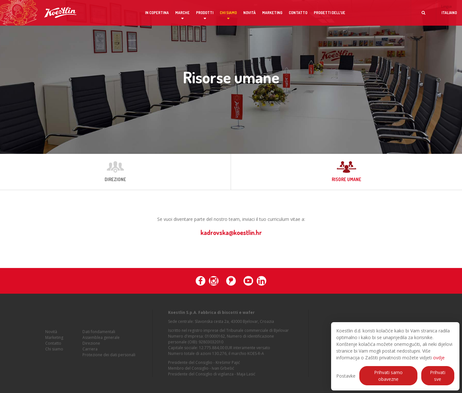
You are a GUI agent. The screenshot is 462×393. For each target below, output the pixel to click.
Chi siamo (228, 12)
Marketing (272, 12)
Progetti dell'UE (329, 12)
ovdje (439, 358)
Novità (249, 12)
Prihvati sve (437, 375)
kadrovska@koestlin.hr (231, 232)
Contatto (298, 12)
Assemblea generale (101, 338)
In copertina (157, 12)
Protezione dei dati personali (108, 356)
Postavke (345, 376)
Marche (182, 12)
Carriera (90, 350)
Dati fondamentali (98, 333)
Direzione (91, 344)
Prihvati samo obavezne (388, 375)
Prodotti (204, 12)
